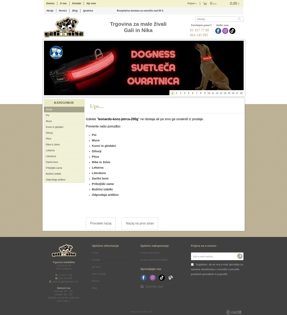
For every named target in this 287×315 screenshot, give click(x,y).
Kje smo (91, 3)
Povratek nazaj (101, 223)
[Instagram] (225, 31)
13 (221, 93)
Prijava (192, 3)
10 (209, 93)
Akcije (49, 10)
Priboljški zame (54, 168)
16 (233, 93)
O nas (63, 3)
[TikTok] (232, 31)
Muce (49, 121)
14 (225, 93)
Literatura (51, 156)
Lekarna (50, 150)
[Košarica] (221, 3)
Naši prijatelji (99, 274)
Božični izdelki (53, 173)
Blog (75, 10)
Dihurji (49, 132)
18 (241, 93)
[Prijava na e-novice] (239, 256)
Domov (50, 3)
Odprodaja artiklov (56, 179)
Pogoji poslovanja (150, 252)
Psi (47, 115)
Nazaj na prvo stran (140, 223)
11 (213, 93)
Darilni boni (52, 162)
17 (237, 93)
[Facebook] (218, 31)
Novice (63, 10)
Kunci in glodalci (55, 127)
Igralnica (88, 10)
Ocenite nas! (152, 286)
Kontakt (76, 3)
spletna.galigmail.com (65, 281)
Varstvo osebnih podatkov (154, 260)
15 (229, 93)
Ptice (48, 138)
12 (217, 93)
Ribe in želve (53, 144)
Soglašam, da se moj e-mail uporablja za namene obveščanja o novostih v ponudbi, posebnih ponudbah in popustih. (217, 269)
